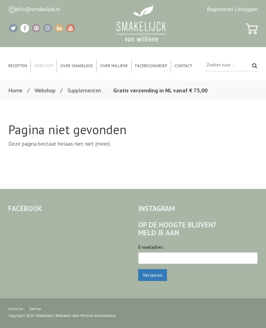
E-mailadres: (151, 247)
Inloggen (247, 9)
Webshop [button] (43, 65)
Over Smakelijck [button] (76, 65)
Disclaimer (16, 309)
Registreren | (221, 9)
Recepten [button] (17, 65)
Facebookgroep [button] (151, 65)
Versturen (152, 275)
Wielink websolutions (98, 315)
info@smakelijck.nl (38, 9)
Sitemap (35, 309)
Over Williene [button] (114, 65)
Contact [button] (183, 65)
